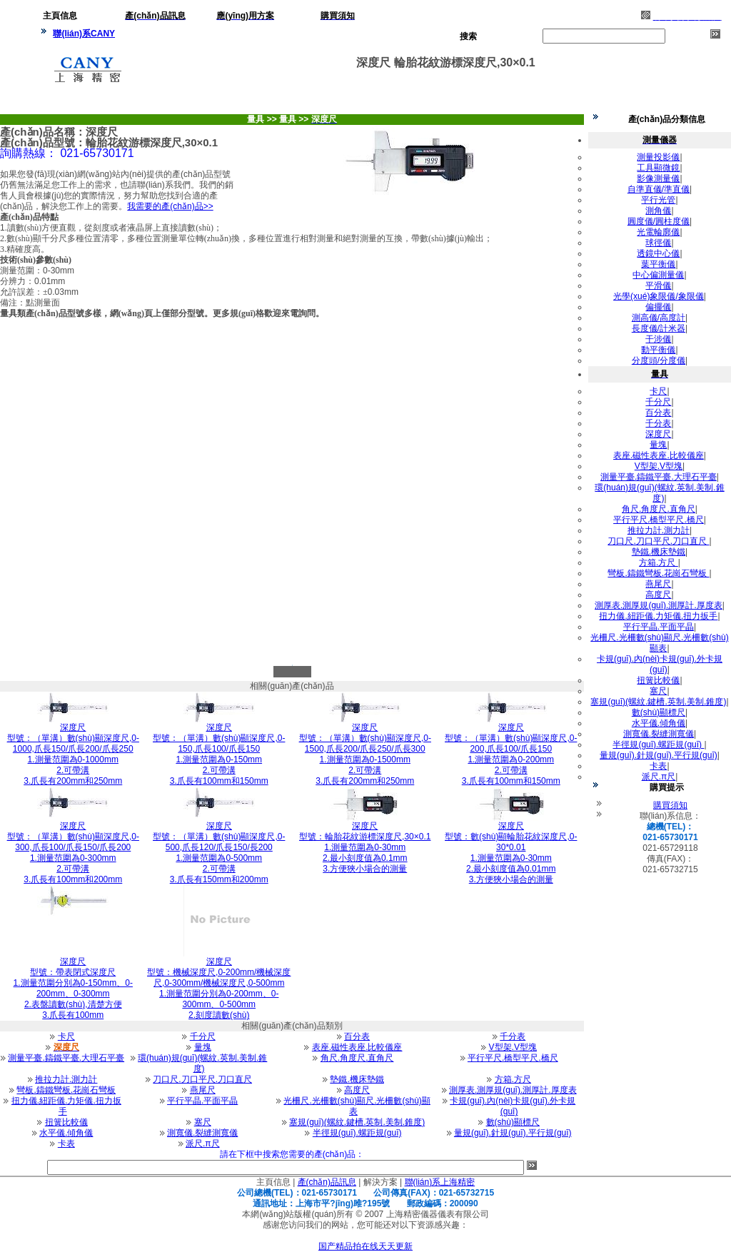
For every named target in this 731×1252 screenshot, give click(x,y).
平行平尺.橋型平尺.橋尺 (513, 1058)
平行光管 (658, 200)
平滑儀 (658, 286)
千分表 (512, 1036)
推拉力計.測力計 (66, 1079)
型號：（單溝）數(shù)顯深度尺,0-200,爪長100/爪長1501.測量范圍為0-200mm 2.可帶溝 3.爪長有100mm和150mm (511, 754)
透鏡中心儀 (658, 253)
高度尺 (357, 1090)
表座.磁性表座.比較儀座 (357, 1047)
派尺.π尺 (203, 1143)
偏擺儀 (658, 307)
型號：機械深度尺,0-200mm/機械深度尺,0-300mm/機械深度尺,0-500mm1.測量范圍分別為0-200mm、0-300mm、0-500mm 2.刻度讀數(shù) (219, 988)
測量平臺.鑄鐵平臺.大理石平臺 (66, 1058)
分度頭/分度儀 (658, 360)
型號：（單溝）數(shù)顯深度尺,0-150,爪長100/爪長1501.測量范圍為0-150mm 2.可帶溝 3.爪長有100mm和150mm (219, 754)
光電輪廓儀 (658, 232)
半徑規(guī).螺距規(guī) (357, 1133)
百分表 (357, 1036)
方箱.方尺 (513, 1079)
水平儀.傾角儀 (66, 1133)
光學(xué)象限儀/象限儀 (658, 296)
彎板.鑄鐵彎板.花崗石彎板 (66, 1090)
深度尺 (658, 434)
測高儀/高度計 (658, 318)
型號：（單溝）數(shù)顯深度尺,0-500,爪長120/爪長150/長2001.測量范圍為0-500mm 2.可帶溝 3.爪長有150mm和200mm (219, 852)
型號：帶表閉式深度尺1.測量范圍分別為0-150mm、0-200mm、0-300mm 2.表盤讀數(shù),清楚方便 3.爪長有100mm (73, 988)
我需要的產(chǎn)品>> (170, 206)
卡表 (66, 1143)
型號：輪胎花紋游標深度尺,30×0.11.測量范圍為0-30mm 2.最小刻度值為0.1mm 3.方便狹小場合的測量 (364, 847)
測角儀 (658, 211)
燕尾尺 (203, 1090)
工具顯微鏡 (658, 168)
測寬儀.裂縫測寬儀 (202, 1133)
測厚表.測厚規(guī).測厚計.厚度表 (513, 1090)
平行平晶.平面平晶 (202, 1101)
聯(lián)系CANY (84, 34)
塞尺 (202, 1122)
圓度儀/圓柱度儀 (658, 221)
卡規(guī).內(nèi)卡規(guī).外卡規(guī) (512, 1106)
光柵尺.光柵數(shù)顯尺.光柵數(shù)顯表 (356, 1106)
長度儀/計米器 (658, 328)
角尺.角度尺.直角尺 (357, 1058)
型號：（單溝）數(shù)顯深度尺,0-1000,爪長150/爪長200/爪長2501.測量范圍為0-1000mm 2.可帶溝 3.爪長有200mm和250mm (73, 754)
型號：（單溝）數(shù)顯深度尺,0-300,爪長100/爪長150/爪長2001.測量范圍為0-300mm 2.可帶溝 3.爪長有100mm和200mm (73, 852)
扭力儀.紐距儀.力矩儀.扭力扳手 (66, 1106)
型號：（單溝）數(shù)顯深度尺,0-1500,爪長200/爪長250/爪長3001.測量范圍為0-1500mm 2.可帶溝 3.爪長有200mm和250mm (365, 754)
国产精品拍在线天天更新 (365, 1246)
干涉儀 (658, 339)
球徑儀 (658, 243)
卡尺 (66, 1036)
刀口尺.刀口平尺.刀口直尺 (202, 1079)
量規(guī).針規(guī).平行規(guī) (513, 1133)
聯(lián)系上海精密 (440, 1182)
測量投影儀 (658, 157)
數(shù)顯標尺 (513, 1122)
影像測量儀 (658, 178)
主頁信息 (273, 1182)
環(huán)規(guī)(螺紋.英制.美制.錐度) (202, 1063)
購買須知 (670, 805)
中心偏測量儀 (658, 275)
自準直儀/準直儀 (658, 189)
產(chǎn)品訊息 (327, 1182)
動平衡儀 (658, 350)
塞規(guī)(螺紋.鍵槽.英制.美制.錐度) (357, 1122)
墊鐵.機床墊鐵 (356, 1079)
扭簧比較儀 (66, 1122)
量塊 (202, 1047)
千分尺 (203, 1036)
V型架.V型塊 (513, 1047)
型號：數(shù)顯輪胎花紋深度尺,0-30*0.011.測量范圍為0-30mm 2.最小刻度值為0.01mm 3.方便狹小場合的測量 (511, 852)
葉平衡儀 (658, 264)
